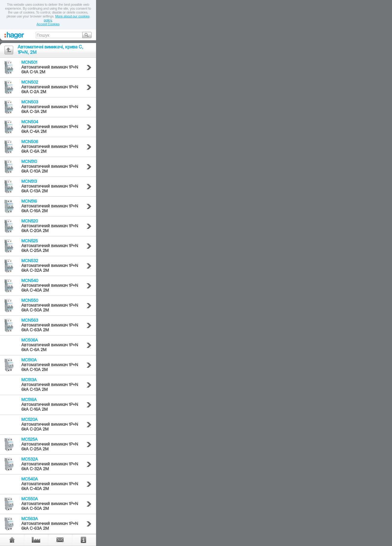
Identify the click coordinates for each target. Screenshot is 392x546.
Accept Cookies (48, 24)
